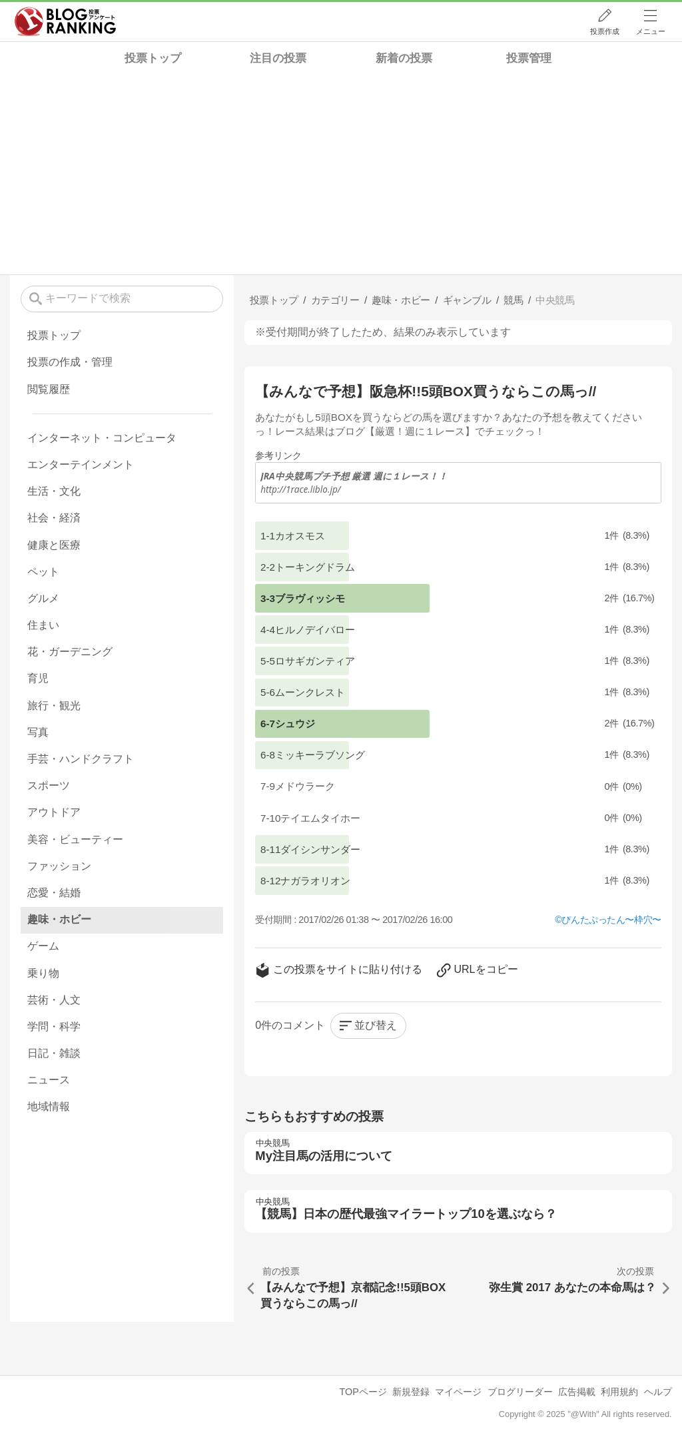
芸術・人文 (54, 1000)
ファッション (59, 866)
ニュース (48, 1079)
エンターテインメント (80, 464)
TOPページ (362, 1391)
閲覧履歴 (48, 389)
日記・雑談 (54, 1053)
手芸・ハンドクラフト (80, 758)
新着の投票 (404, 58)
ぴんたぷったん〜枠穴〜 (611, 919)
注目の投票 (278, 58)
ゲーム (43, 946)
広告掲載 (576, 1391)
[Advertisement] (341, 174)
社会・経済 (54, 517)
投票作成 (604, 31)
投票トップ (153, 58)
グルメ (43, 598)
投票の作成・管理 (70, 362)
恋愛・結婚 (54, 892)
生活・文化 (54, 491)
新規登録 (411, 1391)
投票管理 (528, 58)
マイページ (458, 1391)
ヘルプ (658, 1391)
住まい (43, 625)
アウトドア (54, 812)
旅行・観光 (54, 705)
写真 (38, 732)
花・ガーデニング (70, 651)
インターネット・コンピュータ (101, 437)
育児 (38, 678)
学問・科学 (54, 1026)
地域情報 (48, 1106)
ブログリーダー (520, 1391)
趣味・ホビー (59, 919)
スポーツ (48, 785)
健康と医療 (54, 545)
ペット (43, 571)
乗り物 (43, 973)
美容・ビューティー (75, 839)
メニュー (650, 31)
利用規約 (619, 1391)
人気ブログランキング (65, 22)
